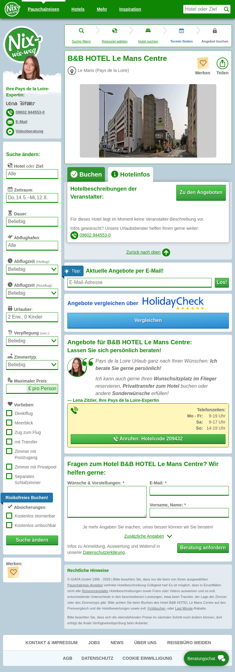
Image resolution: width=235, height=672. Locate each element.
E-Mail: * (158, 482)
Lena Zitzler (20, 103)
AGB (67, 658)
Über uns (145, 642)
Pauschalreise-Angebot (85, 585)
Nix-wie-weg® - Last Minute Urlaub (23, 44)
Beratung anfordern (203, 547)
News (116, 642)
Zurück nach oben (148, 252)
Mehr (102, 9)
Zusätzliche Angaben (144, 536)
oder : (25, 165)
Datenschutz (97, 658)
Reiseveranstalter (95, 591)
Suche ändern (32, 540)
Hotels (78, 9)
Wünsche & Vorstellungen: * (95, 482)
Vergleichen (148, 320)
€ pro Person (42, 388)
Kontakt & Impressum (51, 642)
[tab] (86, 174)
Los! (222, 282)
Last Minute (184, 608)
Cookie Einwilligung (147, 658)
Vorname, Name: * (168, 504)
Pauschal (43, 9)
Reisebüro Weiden (189, 642)
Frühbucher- (156, 608)
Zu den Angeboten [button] (201, 192)
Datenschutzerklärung (104, 552)
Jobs (94, 642)
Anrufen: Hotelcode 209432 (148, 438)
